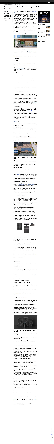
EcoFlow (15, 399)
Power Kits (18, 174)
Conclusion (5, 20)
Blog (6, 4)
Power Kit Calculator (18, 176)
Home (4, 4)
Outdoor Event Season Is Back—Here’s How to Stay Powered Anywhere (41, 32)
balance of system (27, 191)
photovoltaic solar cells (27, 63)
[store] (49, 3)
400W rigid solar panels (31, 184)
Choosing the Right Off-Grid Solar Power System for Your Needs (7, 18)
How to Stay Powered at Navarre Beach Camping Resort (41, 28)
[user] (47, 3)
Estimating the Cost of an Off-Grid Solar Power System (7, 16)
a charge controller (29, 110)
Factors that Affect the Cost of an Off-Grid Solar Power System (7, 15)
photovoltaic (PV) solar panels (31, 51)
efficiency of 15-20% (21, 184)
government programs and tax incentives (22, 29)
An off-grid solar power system (18, 56)
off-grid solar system (24, 297)
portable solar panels (21, 68)
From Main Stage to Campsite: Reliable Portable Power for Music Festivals (41, 36)
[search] (45, 3)
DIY (34, 274)
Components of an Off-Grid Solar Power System (7, 13)
